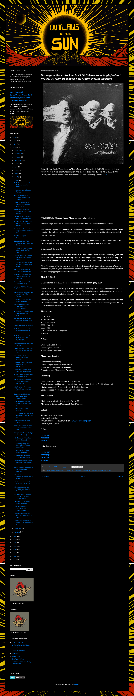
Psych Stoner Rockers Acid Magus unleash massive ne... (23, 231)
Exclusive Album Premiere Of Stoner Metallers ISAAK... (23, 185)
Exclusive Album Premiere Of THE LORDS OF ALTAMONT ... (23, 338)
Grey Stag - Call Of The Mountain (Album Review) (21, 357)
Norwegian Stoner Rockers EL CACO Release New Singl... (23, 428)
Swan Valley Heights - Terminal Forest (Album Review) (23, 211)
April (16, 177)
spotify (44, 441)
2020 (14, 543)
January (17, 532)
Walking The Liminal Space (21, 645)
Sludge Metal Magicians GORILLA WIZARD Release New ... (22, 396)
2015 (14, 559)
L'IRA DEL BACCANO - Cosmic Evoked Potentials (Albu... (21, 508)
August (17, 163)
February (18, 529)
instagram (45, 435)
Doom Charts (16, 648)
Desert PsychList (17, 642)
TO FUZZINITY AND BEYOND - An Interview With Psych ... (23, 313)
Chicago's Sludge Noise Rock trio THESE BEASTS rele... (23, 515)
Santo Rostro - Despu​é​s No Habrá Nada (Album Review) (23, 294)
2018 (14, 549)
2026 (14, 137)
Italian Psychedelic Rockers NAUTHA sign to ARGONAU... (23, 469)
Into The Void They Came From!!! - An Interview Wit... (23, 389)
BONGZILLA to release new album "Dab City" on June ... (23, 250)
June (16, 170)
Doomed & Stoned (18, 650)
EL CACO (67, 470)
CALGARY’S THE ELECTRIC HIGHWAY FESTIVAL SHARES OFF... (22, 382)
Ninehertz (15, 653)
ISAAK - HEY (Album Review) (23, 326)
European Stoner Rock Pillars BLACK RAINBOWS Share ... (23, 243)
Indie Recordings (76, 470)
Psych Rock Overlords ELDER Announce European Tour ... (21, 306)
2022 (14, 536)
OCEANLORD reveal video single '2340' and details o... (23, 522)
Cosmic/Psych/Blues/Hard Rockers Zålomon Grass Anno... (23, 264)
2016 (14, 556)
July (16, 167)
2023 (14, 147)
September (18, 160)
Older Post (119, 476)
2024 (14, 144)
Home (83, 476)
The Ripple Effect (18, 659)
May (16, 173)
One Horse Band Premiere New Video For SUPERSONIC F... (23, 364)
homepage (45, 455)
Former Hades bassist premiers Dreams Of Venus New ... (22, 204)
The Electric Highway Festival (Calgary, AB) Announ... (22, 197)
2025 (14, 141)
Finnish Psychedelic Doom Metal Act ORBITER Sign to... (23, 462)
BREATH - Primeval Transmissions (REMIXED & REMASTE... (23, 477)
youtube (44, 460)
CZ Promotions (60, 470)
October (18, 157)
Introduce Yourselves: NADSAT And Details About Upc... (22, 489)
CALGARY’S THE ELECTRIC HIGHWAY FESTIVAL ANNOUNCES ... (22, 496)
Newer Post (45, 476)
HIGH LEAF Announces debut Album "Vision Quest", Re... (22, 445)
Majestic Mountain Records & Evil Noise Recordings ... (23, 403)
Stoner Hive (16, 656)
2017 (14, 553)
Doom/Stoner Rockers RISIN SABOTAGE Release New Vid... (23, 415)
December (18, 150)
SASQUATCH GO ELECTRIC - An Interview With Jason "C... (23, 320)
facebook (45, 438)
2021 (14, 539)
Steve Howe (100, 470)
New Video (92, 470)
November (18, 153)
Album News (51, 470)
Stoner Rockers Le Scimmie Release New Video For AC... (23, 350)
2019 (14, 546)
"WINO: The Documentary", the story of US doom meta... (23, 257)
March (17, 180)
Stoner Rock (107, 470)
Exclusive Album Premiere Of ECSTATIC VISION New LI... (23, 331)
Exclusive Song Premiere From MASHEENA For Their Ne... (22, 276)
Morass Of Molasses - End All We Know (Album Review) (23, 223)
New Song (85, 470)
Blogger (76, 685)
